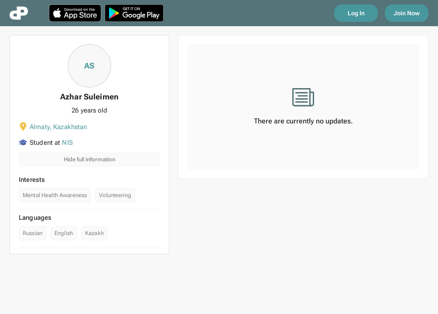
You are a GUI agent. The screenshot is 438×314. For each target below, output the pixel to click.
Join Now (407, 13)
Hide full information (89, 159)
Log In (356, 13)
